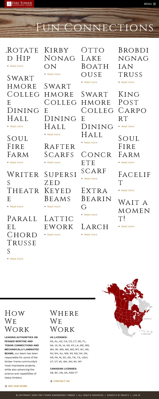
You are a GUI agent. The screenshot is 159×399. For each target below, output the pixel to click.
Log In (136, 395)
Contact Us (61, 381)
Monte (125, 395)
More (81, 52)
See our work (17, 386)
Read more (16, 66)
